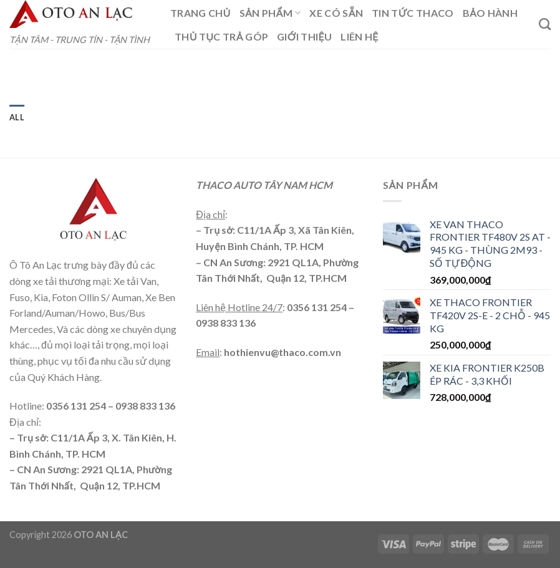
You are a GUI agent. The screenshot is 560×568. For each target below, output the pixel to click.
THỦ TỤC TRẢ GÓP (221, 36)
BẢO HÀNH (490, 13)
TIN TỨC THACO (413, 13)
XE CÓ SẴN (336, 13)
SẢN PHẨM (270, 13)
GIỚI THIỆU (304, 36)
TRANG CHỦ (200, 13)
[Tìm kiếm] (545, 24)
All (16, 117)
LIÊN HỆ (359, 36)
